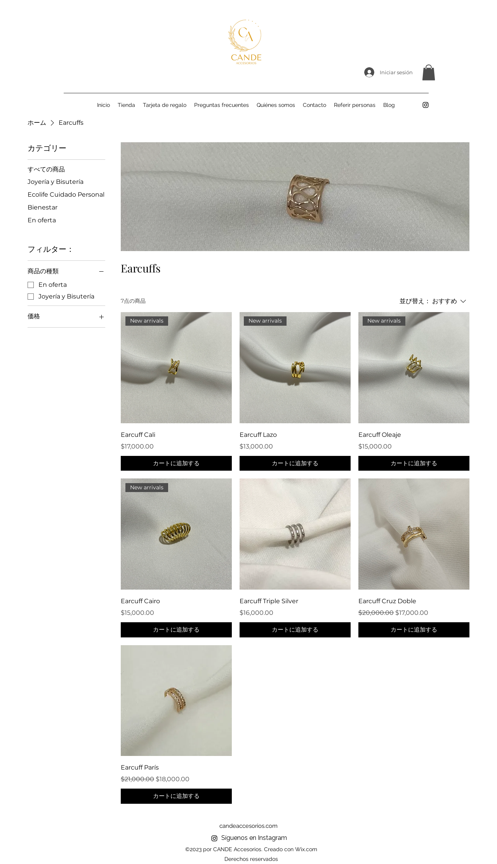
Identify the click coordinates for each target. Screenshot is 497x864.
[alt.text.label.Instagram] (425, 105)
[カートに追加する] (176, 463)
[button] (428, 72)
